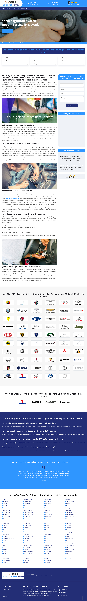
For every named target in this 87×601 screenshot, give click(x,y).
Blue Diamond (6, 512)
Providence (48, 534)
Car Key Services (7, 589)
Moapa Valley (48, 503)
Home (3, 8)
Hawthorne (27, 516)
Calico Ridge (6, 523)
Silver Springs (48, 554)
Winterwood (69, 556)
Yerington (68, 558)
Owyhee (47, 521)
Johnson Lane (27, 530)
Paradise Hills (48, 530)
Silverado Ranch (49, 556)
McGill (25, 556)
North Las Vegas (49, 514)
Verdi (67, 536)
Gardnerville (6, 558)
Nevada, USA (64, 595)
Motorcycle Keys (7, 592)
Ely (3, 547)
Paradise (47, 527)
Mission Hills (48, 499)
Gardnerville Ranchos (8, 560)
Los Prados (27, 547)
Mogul (46, 505)
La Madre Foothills (28, 536)
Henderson (27, 519)
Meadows (26, 558)
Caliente (5, 525)
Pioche (47, 532)
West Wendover (70, 545)
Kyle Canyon (27, 534)
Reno (46, 538)
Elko (4, 545)
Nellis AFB (47, 510)
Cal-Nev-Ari (6, 521)
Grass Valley (27, 505)
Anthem (5, 503)
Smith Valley (48, 560)
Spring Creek (69, 505)
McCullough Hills (28, 554)
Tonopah (68, 527)
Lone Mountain (28, 545)
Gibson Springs (28, 499)
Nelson (47, 512)
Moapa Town (48, 501)
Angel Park (5, 501)
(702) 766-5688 (7, 31)
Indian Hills (27, 523)
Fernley (5, 554)
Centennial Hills (7, 532)
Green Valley (27, 508)
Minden (26, 562)
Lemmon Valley (28, 543)
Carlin (4, 527)
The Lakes (68, 525)
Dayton (5, 536)
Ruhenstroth (48, 547)
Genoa (4, 562)
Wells (67, 540)
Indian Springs (27, 525)
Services (8, 8)
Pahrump (47, 523)
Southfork (47, 562)
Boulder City (6, 514)
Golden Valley (27, 501)
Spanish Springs (70, 501)
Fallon (4, 551)
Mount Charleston (49, 508)
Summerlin (69, 512)
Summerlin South (70, 514)
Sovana (68, 499)
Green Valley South (28, 514)
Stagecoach (69, 510)
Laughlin (26, 540)
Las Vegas (26, 538)
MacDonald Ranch (28, 551)
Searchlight (48, 551)
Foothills (5, 556)
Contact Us (16, 8)
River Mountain (49, 545)
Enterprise (5, 549)
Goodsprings (27, 503)
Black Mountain (7, 510)
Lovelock (26, 549)
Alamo (4, 499)
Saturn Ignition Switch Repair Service (15, 43)
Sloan (46, 558)
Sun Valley (68, 521)
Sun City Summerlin (71, 519)
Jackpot (26, 527)
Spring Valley (69, 508)
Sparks (68, 503)
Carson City (6, 530)
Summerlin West (70, 516)
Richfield (47, 543)
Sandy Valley (48, 549)
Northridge (48, 516)
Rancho (47, 536)
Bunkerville (6, 519)
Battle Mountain (7, 505)
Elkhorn (5, 543)
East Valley (5, 540)
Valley (67, 534)
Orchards (47, 519)
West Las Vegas (70, 543)
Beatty (4, 508)
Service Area (24, 8)
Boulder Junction (7, 516)
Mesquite (26, 560)
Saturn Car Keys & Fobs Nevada (45, 575)
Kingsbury (26, 532)
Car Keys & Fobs (11, 5)
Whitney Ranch (70, 549)
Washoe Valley (69, 538)
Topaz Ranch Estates (71, 530)
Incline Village (27, 521)
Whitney (68, 547)
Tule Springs (69, 532)
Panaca (47, 525)
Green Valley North (28, 510)
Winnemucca (69, 554)
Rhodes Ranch (48, 540)
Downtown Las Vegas (8, 538)
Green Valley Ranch (28, 512)
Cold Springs (6, 534)
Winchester (69, 551)
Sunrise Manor (70, 523)
